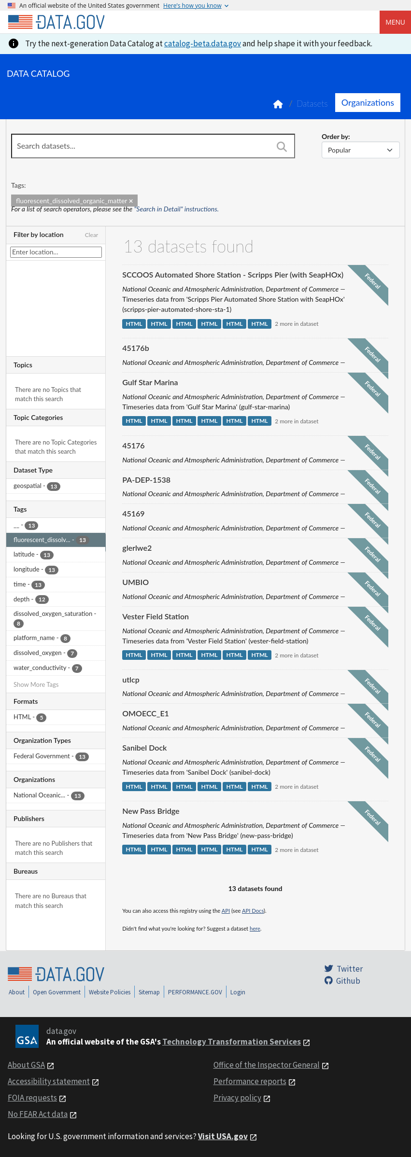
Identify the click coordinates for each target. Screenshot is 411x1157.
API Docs (253, 910)
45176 (133, 445)
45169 (133, 513)
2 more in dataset (296, 323)
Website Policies (109, 992)
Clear (92, 234)
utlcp (130, 679)
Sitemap (149, 992)
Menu (395, 22)
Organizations (367, 102)
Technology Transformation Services (231, 1041)
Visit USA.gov (223, 1136)
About (17, 992)
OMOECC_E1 (145, 713)
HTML (134, 323)
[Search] (282, 146)
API (226, 910)
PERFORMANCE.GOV (195, 992)
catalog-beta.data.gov (202, 43)
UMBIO (135, 581)
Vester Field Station (155, 616)
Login (237, 992)
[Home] (56, 22)
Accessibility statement (49, 1081)
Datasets (312, 103)
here (255, 928)
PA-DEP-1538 (146, 479)
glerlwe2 (137, 547)
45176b (135, 347)
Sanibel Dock (144, 747)
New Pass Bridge (150, 810)
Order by (335, 136)
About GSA (26, 1064)
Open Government (57, 992)
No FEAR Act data (38, 1114)
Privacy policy (237, 1097)
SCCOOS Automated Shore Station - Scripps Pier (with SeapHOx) (232, 274)
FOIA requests (32, 1097)
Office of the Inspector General (266, 1064)
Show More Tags (36, 684)
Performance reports (249, 1081)
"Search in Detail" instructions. (176, 209)
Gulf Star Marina (150, 382)
